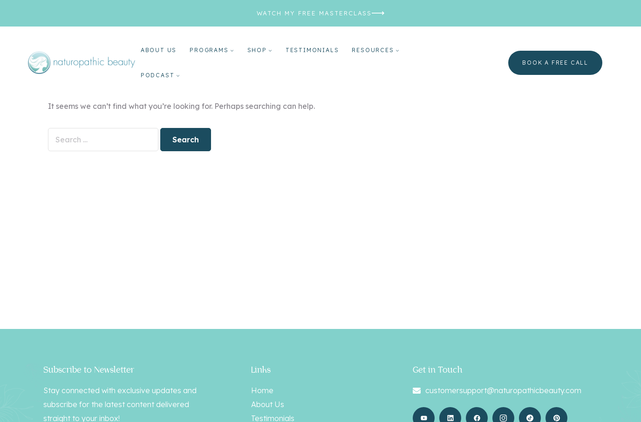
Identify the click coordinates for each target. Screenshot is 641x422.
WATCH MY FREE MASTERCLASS (314, 13)
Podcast (158, 75)
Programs (209, 50)
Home (262, 390)
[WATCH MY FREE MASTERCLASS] (378, 13)
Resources (373, 50)
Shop (257, 50)
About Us (159, 50)
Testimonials (312, 50)
